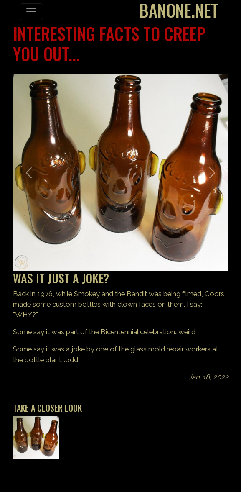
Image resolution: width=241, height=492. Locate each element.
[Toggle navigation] (31, 11)
